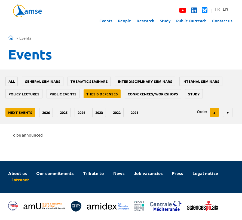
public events (63, 94)
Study (165, 20)
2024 (81, 112)
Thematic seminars (89, 81)
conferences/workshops (153, 94)
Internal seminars (200, 81)
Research (145, 20)
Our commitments (55, 173)
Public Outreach (191, 20)
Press (177, 173)
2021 (134, 112)
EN (225, 9)
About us (17, 173)
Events (105, 20)
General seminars (42, 81)
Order (202, 112)
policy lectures (23, 94)
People (124, 20)
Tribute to (93, 173)
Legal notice (205, 173)
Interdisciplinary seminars (145, 81)
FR (217, 9)
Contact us (222, 20)
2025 (64, 112)
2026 (46, 112)
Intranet (20, 179)
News (119, 173)
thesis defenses (102, 94)
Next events (20, 112)
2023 (99, 112)
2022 (117, 112)
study (194, 94)
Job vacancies (148, 173)
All (11, 81)
